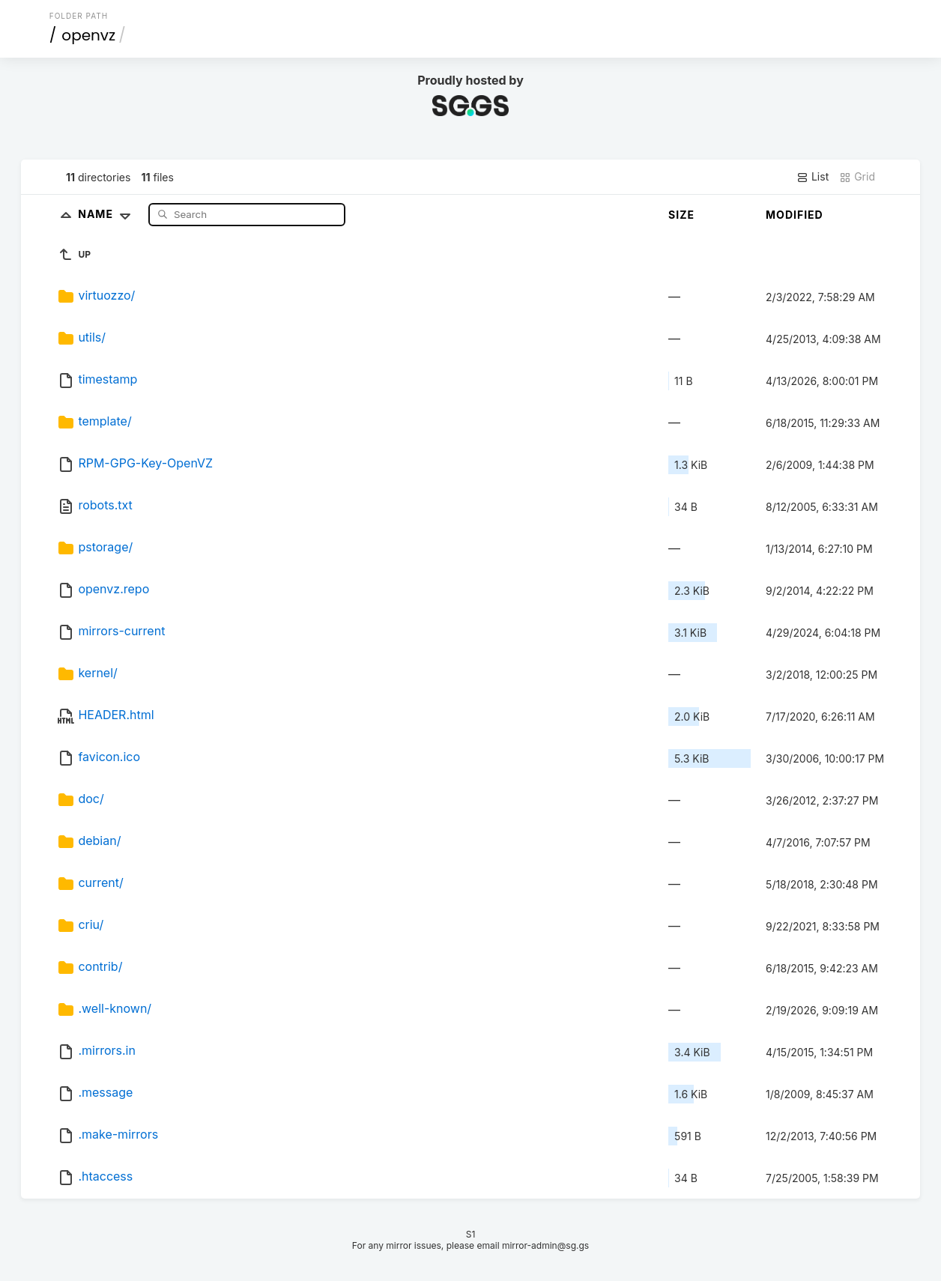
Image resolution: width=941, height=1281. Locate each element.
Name (107, 214)
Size (681, 214)
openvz (88, 35)
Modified (794, 214)
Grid (857, 177)
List (812, 177)
